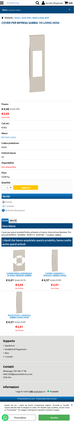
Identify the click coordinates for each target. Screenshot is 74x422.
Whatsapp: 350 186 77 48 (14, 371)
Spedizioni (10, 345)
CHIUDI (72, 404)
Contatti (9, 356)
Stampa (8, 201)
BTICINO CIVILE (8, 137)
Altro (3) (13, 220)
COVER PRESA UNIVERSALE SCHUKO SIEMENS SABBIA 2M (19, 274)
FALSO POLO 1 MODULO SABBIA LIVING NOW (19, 316)
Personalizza (20, 417)
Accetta (54, 417)
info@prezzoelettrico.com (20, 374)
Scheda (5, 220)
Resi (7, 353)
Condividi (9, 206)
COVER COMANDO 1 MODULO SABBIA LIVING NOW (54, 274)
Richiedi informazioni (15, 210)
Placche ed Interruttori (11, 10)
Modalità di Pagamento (16, 349)
